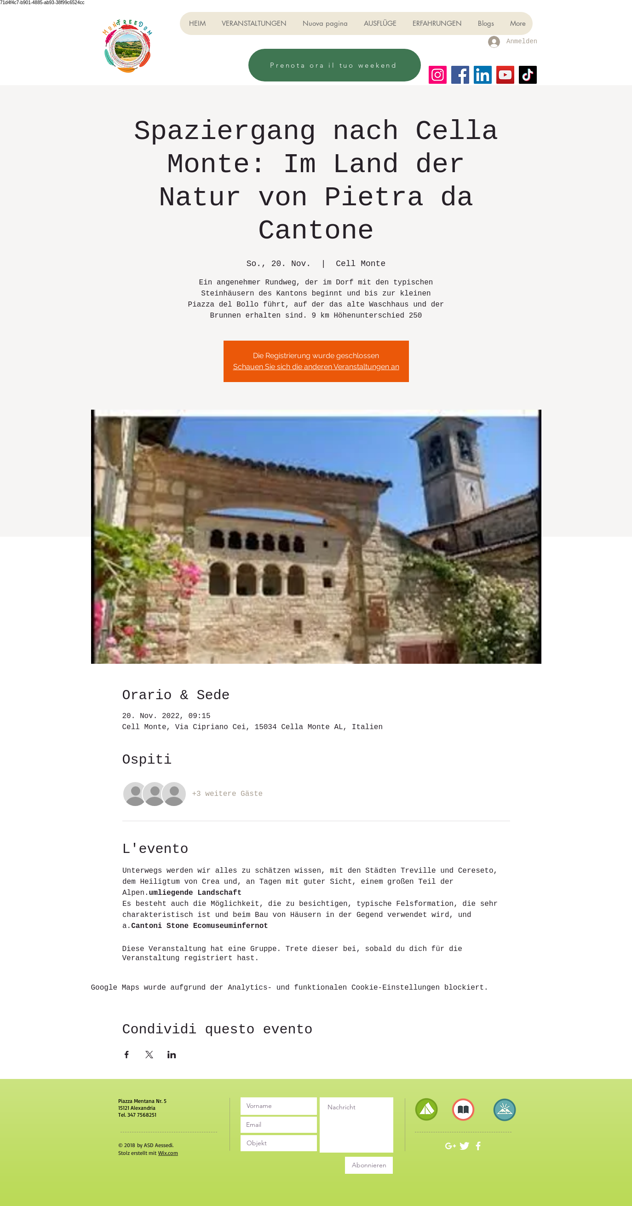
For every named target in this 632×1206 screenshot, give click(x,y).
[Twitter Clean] (464, 1146)
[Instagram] (438, 75)
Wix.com (168, 1152)
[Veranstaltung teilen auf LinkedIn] (171, 1054)
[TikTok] (528, 75)
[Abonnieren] (369, 1165)
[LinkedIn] (483, 75)
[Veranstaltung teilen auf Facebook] (126, 1054)
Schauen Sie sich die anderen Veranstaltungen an (316, 366)
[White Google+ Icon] (450, 1146)
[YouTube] (505, 75)
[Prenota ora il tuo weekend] (334, 65)
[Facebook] (460, 75)
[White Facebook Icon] (478, 1146)
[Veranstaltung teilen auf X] (149, 1054)
